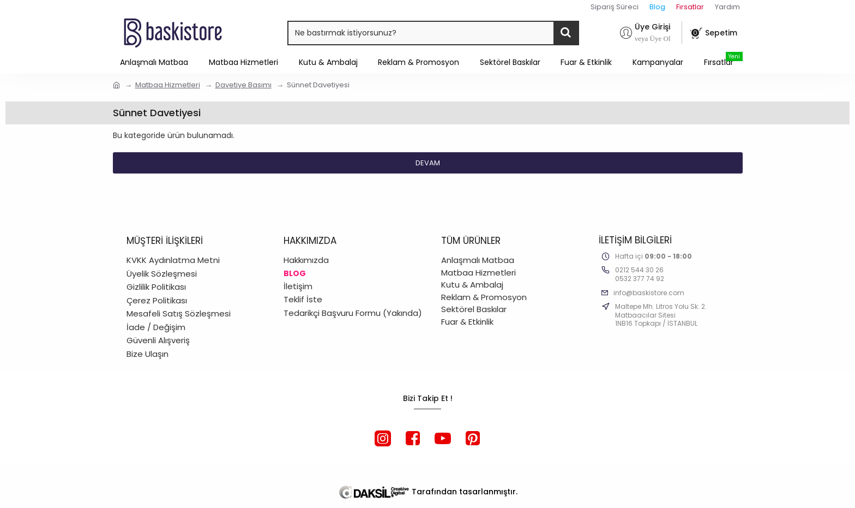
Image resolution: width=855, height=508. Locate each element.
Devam (428, 163)
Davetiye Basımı (243, 85)
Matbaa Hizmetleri (167, 85)
